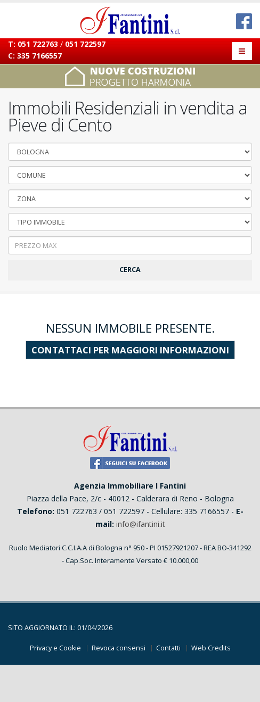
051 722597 (85, 44)
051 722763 (38, 44)
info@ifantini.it (140, 524)
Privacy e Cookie (55, 648)
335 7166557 (39, 56)
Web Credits (211, 648)
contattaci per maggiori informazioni (130, 350)
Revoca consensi (118, 648)
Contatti (168, 648)
